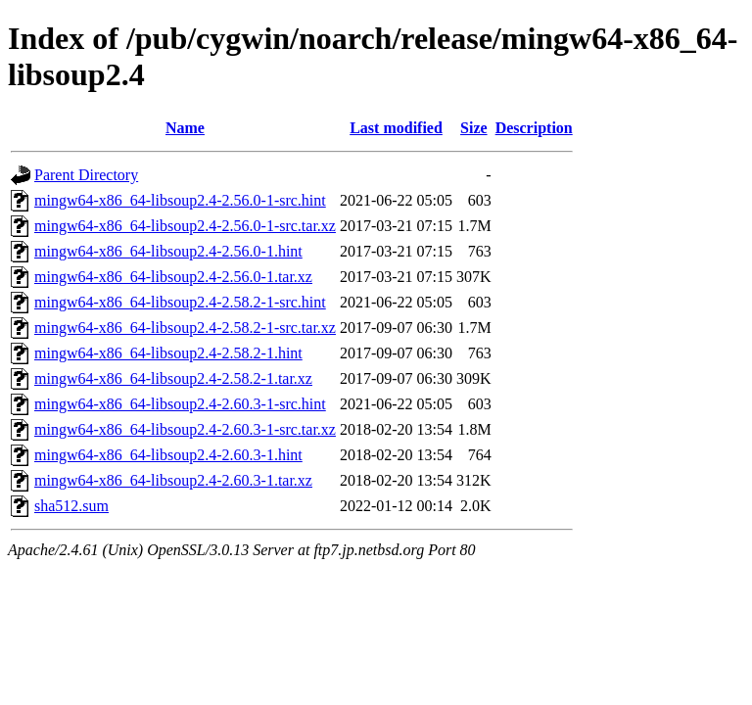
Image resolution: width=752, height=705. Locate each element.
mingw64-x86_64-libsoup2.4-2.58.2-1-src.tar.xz (185, 327)
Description (534, 127)
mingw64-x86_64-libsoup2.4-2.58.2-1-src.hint (180, 302)
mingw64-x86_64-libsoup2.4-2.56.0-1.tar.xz (173, 276)
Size (474, 127)
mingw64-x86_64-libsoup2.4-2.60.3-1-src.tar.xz (185, 429)
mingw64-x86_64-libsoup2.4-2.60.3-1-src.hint (180, 404)
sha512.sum (71, 505)
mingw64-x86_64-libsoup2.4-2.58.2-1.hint (168, 353)
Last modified (396, 127)
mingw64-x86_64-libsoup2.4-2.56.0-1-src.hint (180, 200)
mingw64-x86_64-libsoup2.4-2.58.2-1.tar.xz (173, 378)
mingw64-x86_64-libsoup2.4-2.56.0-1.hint (168, 251)
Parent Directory (86, 174)
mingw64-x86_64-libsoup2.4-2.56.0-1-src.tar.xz (185, 225)
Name (185, 127)
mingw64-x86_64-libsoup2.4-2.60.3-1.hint (168, 454)
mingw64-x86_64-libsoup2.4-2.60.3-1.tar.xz (173, 480)
